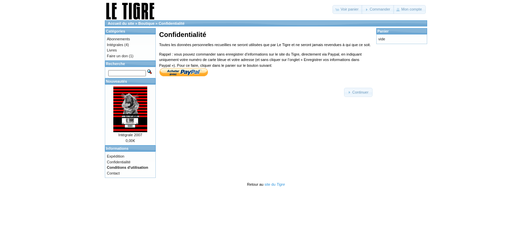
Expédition (115, 156)
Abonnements (118, 39)
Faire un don (117, 56)
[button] (347, 9)
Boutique (146, 23)
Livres (112, 50)
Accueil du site (121, 23)
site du (274, 184)
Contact (113, 173)
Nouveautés (116, 81)
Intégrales (115, 45)
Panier (383, 31)
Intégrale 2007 (130, 135)
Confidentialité (172, 23)
